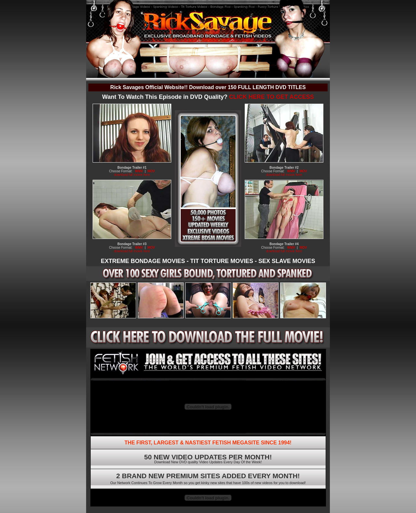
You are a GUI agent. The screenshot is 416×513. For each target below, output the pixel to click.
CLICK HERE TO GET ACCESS (271, 97)
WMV (139, 171)
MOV (151, 171)
